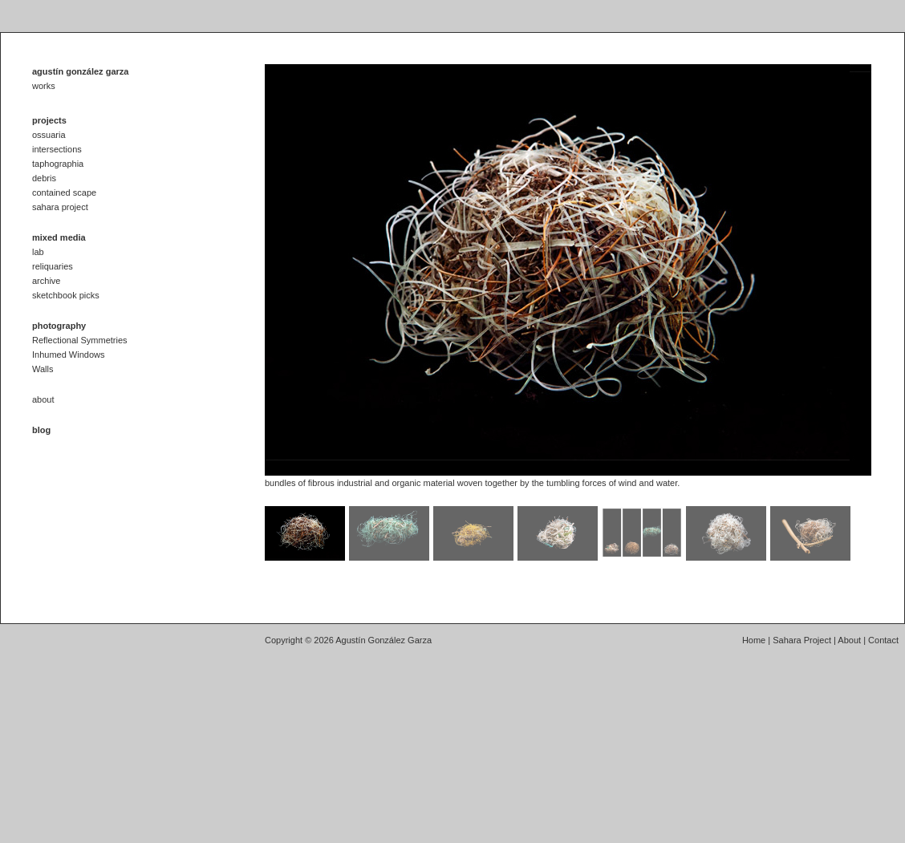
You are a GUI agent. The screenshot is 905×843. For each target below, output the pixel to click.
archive (46, 281)
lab (38, 252)
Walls (42, 369)
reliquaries (52, 266)
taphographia (57, 163)
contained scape (64, 192)
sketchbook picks (65, 295)
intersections (57, 149)
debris (44, 178)
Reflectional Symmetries (80, 340)
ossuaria (49, 135)
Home (753, 640)
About (849, 640)
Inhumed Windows (68, 354)
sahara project (60, 207)
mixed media (59, 237)
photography (59, 325)
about (43, 399)
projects (49, 120)
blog (41, 430)
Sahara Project (802, 640)
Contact (883, 640)
